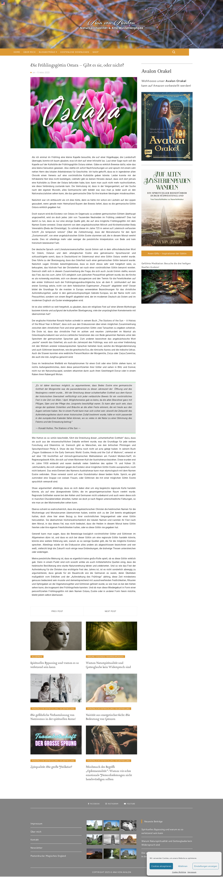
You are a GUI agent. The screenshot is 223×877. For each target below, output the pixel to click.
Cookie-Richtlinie (179, 872)
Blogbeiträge (64, 52)
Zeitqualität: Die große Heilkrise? (51, 767)
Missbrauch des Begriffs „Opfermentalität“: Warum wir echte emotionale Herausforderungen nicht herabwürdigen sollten (109, 774)
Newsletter (36, 848)
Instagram (111, 804)
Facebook (91, 804)
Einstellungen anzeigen (205, 866)
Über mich (46, 52)
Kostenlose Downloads (91, 52)
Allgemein (37, 657)
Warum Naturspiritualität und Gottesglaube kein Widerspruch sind (108, 666)
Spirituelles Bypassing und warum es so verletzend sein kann (54, 666)
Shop (112, 52)
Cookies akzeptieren (161, 866)
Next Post (110, 611)
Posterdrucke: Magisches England (48, 856)
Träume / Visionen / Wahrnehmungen (105, 657)
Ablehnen (182, 866)
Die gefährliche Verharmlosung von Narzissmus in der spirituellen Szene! (53, 718)
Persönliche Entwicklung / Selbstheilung (53, 709)
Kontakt (34, 839)
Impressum (191, 872)
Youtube (132, 804)
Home (33, 52)
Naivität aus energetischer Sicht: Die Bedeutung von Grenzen (108, 718)
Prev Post (57, 611)
